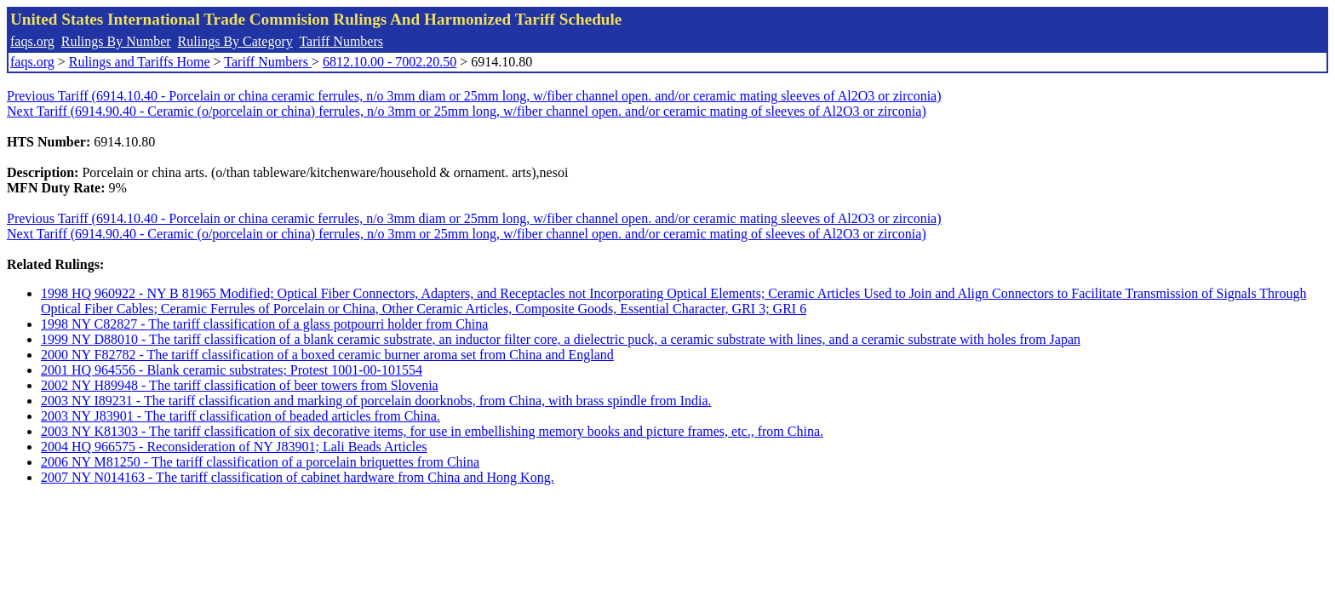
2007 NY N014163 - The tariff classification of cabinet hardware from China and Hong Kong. (297, 477)
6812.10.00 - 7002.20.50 (389, 61)
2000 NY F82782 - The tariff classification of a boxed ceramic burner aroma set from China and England (327, 354)
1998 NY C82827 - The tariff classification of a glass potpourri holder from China (264, 324)
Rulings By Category (235, 41)
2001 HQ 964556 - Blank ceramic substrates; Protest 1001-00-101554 (231, 370)
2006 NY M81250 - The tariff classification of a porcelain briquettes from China (260, 462)
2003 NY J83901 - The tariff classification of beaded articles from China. (240, 416)
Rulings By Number (116, 41)
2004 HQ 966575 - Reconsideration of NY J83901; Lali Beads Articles (234, 446)
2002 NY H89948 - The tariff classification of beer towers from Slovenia (239, 385)
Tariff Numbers (341, 41)
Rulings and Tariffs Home (139, 61)
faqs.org (32, 41)
